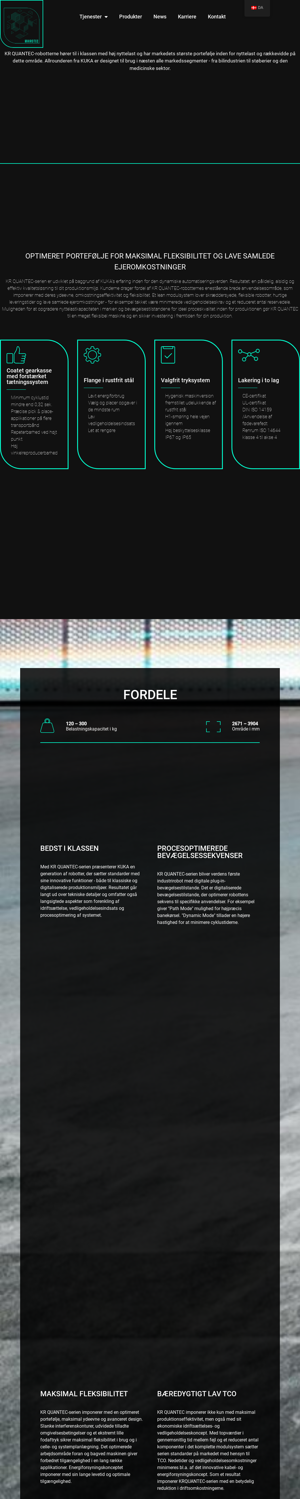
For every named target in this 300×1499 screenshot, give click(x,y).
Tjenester (93, 16)
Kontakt (217, 17)
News (159, 17)
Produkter (130, 17)
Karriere (187, 17)
